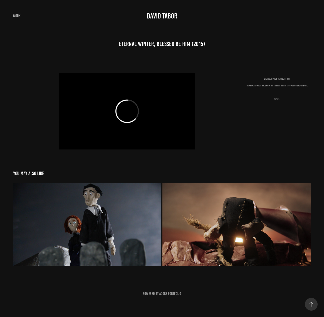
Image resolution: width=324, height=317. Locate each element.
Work (16, 16)
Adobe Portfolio (170, 294)
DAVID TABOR (162, 16)
